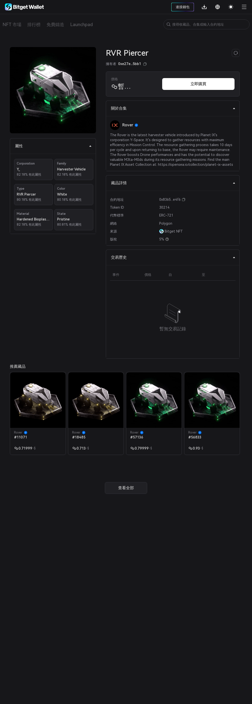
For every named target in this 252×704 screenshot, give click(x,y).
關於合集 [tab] (173, 108)
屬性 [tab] (53, 146)
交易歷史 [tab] (173, 257)
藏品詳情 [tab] (173, 183)
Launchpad (81, 24)
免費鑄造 (55, 24)
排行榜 (34, 24)
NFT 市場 (11, 24)
